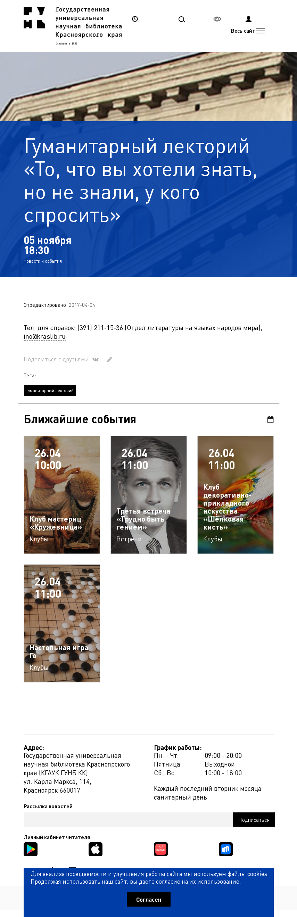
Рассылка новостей (48, 806)
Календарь (270, 419)
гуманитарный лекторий (50, 390)
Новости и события (43, 261)
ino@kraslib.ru (45, 336)
